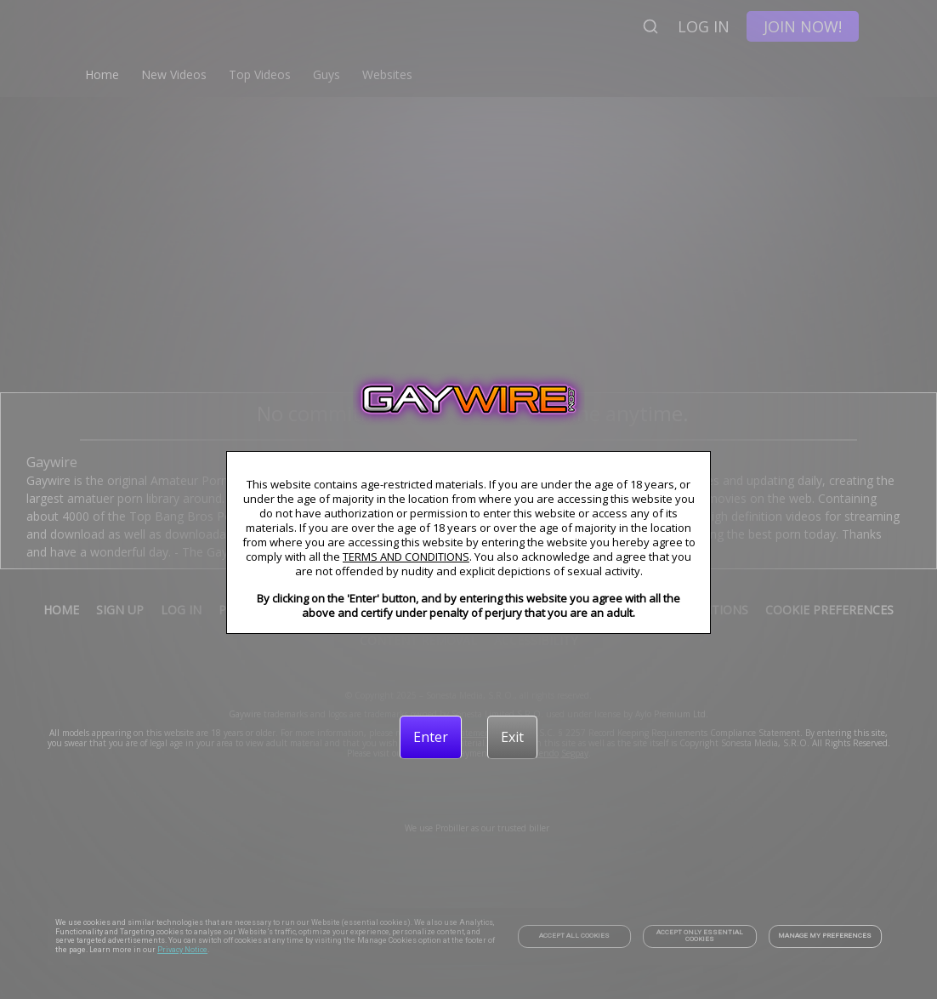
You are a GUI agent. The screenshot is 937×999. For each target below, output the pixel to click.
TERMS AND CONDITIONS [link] (406, 556)
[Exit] (512, 737)
